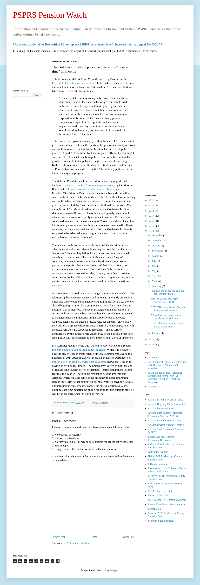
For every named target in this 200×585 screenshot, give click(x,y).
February (157, 286)
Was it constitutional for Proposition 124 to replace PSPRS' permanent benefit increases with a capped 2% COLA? (87, 44)
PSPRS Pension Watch (50, 14)
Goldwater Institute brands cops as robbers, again (93, 189)
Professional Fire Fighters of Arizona (167, 499)
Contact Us (154, 386)
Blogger (114, 570)
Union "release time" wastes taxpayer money (89, 185)
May (154, 271)
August (156, 255)
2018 (152, 210)
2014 (152, 231)
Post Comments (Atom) (78, 543)
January (156, 333)
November (158, 240)
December (157, 235)
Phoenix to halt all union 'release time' (74, 83)
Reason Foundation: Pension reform (167, 504)
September (158, 250)
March (155, 281)
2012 (152, 344)
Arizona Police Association (162, 408)
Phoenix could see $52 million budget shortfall (79, 349)
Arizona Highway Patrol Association (167, 404)
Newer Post (59, 536)
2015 (152, 225)
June (154, 266)
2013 (152, 339)
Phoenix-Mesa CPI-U (159, 495)
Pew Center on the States (161, 491)
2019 (152, 205)
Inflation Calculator (158, 464)
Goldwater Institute (158, 452)
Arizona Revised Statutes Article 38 (166, 424)
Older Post (128, 536)
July (154, 260)
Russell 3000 (154, 508)
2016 (152, 220)
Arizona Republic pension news (164, 420)
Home (94, 536)
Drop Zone (68, 402)
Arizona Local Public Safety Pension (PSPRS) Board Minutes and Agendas (167, 365)
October (156, 245)
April (155, 276)
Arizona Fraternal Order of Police (165, 399)
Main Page (153, 357)
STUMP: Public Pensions (161, 520)
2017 (152, 215)
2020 (152, 200)
